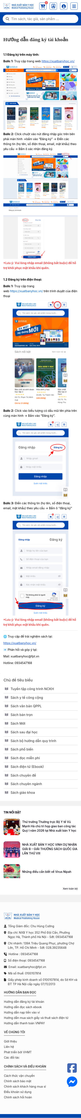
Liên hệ (9, 1046)
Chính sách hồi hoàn (18, 1097)
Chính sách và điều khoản (25, 1066)
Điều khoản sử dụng (17, 1092)
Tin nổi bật (12, 812)
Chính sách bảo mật (17, 1081)
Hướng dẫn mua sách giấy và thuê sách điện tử (36, 1018)
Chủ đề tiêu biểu (18, 680)
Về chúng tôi (14, 1032)
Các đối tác (12, 1057)
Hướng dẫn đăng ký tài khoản (24, 1001)
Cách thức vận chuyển (19, 1075)
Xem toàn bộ (70, 888)
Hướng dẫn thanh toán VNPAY (24, 1023)
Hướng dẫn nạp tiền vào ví (22, 1012)
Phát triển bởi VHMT (18, 1052)
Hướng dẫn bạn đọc (20, 992)
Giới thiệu (10, 1041)
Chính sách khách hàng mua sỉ (25, 1086)
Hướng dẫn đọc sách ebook (23, 1007)
